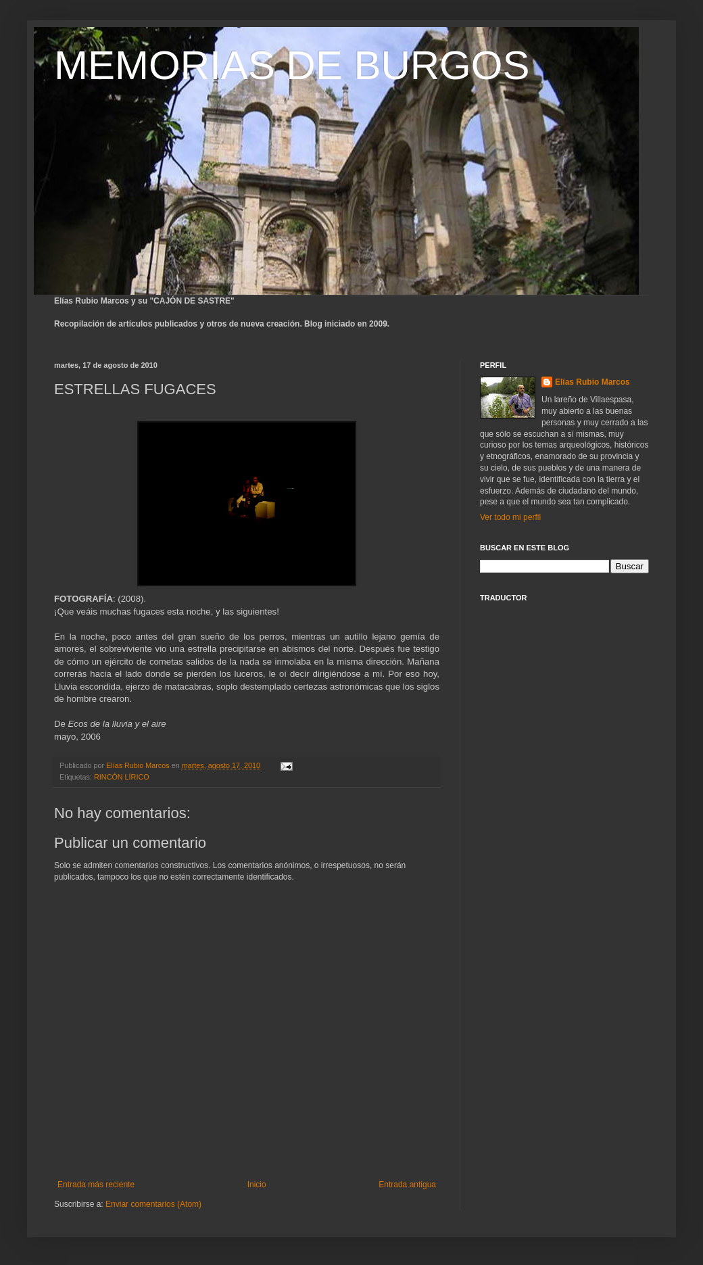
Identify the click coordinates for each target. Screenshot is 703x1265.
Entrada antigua (407, 1184)
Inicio (256, 1184)
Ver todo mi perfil (510, 517)
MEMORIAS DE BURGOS (291, 65)
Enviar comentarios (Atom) (153, 1204)
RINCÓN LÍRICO (121, 777)
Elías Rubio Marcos (592, 382)
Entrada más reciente (96, 1184)
